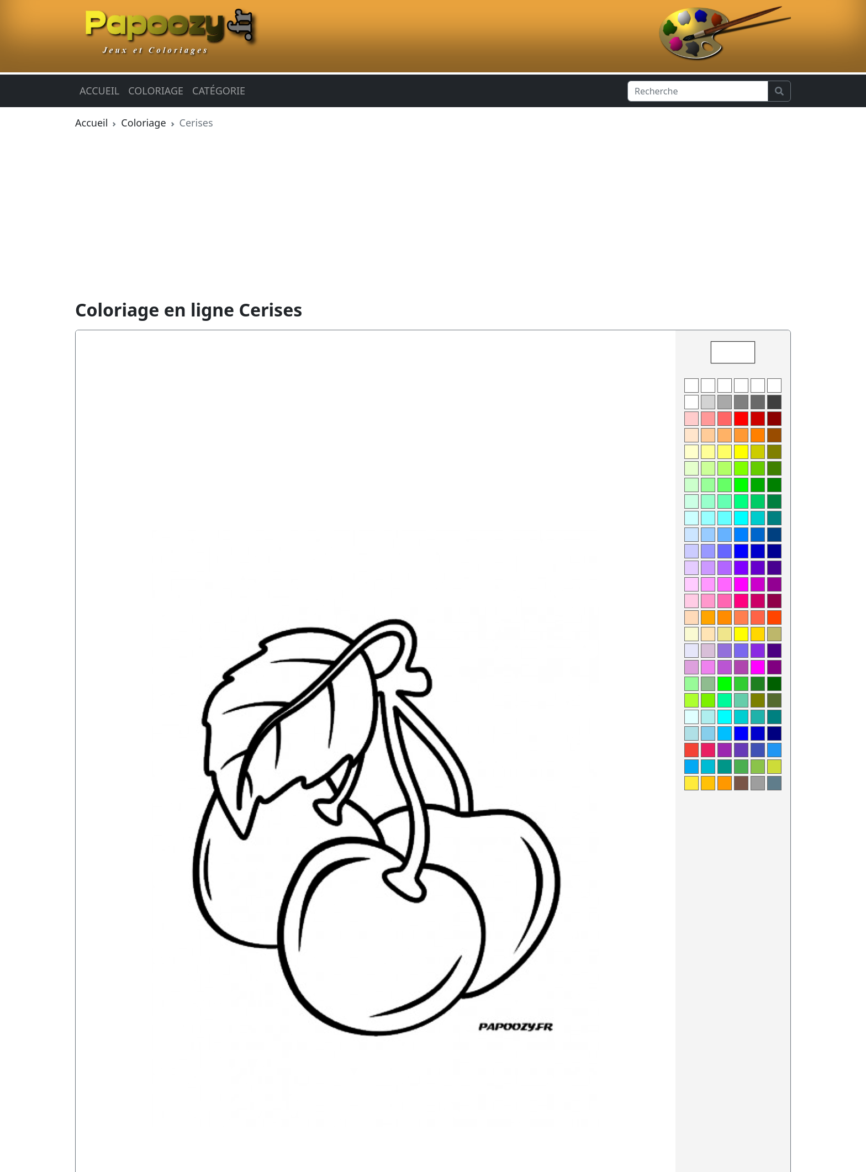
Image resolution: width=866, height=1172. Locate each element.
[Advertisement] (433, 216)
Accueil (99, 90)
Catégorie (218, 90)
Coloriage (155, 90)
